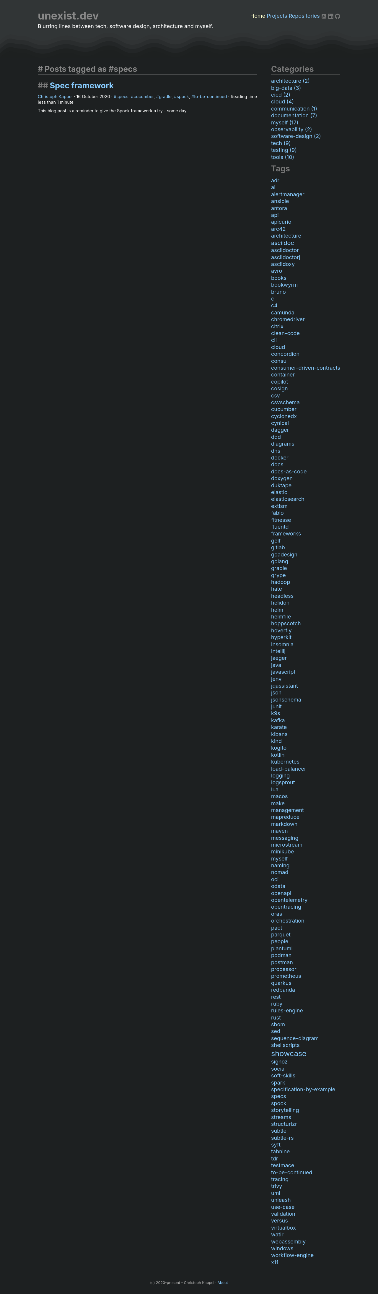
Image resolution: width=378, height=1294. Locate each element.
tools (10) (282, 157)
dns (275, 451)
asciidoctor (285, 250)
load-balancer (288, 769)
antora (279, 208)
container (283, 374)
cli (274, 340)
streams (281, 1117)
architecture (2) (290, 81)
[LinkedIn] (331, 16)
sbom (278, 1024)
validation (283, 1214)
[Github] (337, 16)
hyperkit (281, 637)
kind (276, 741)
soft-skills (283, 1075)
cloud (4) (282, 101)
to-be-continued (210, 96)
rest (276, 997)
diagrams (282, 444)
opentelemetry (289, 900)
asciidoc (282, 242)
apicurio (281, 222)
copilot (279, 382)
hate (276, 589)
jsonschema (286, 699)
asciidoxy (283, 264)
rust (276, 1017)
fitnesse (281, 520)
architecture (286, 236)
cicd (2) (280, 95)
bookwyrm (284, 285)
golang (279, 561)
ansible (280, 201)
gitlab (278, 547)
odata (278, 886)
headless (282, 596)
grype (278, 575)
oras (276, 914)
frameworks (286, 533)
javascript (283, 672)
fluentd (280, 527)
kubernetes (285, 762)
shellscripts (285, 1045)
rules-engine (287, 1010)
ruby (276, 1004)
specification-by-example (303, 1089)
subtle (278, 1131)
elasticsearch (287, 499)
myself (279, 858)
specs (122, 96)
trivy (276, 1186)
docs (277, 464)
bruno (278, 292)
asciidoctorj (285, 257)
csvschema (285, 402)
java (276, 665)
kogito (278, 748)
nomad (279, 872)
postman (282, 962)
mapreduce (285, 817)
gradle (165, 96)
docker (280, 457)
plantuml (282, 948)
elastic (279, 492)
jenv (276, 679)
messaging (284, 838)
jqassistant (284, 686)
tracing (280, 1179)
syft (276, 1145)
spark (278, 1082)
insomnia (282, 644)
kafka (278, 720)
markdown (284, 824)
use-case (282, 1207)
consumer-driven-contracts (305, 368)
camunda (282, 312)
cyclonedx (284, 416)
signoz (279, 1061)
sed (275, 1031)
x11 (274, 1262)
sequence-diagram (295, 1038)
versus (279, 1220)
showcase (289, 1053)
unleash (281, 1200)
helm (277, 610)
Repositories (304, 16)
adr (275, 180)
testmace (282, 1165)
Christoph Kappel (55, 96)
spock (183, 96)
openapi (281, 893)
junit (276, 706)
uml (275, 1193)
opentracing (286, 907)
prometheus (286, 976)
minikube (282, 851)
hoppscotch (286, 623)
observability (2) (291, 129)
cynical (280, 423)
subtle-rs (282, 1138)
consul (279, 361)
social (278, 1069)
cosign (279, 388)
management (287, 810)
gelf (276, 541)
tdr (274, 1158)
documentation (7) (294, 115)
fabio (277, 513)
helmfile (281, 616)
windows (282, 1248)
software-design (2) (296, 136)
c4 (274, 305)
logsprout (283, 782)
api (275, 215)
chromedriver (288, 319)
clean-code (285, 333)
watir (277, 1234)
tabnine (280, 1151)
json (276, 692)
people (279, 941)
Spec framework (82, 85)
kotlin (278, 755)
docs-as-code (289, 471)
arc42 (278, 229)
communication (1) (294, 108)
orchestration (287, 921)
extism (279, 506)
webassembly (288, 1241)
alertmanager (287, 194)
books (278, 278)
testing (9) (284, 150)
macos (279, 796)
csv (275, 395)
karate (279, 727)
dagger (280, 430)
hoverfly (281, 630)
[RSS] (324, 16)
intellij (278, 651)
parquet (281, 934)
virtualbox (283, 1228)
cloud (278, 347)
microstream (286, 845)
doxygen (282, 478)
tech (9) (281, 143)
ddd (276, 437)
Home (257, 16)
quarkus (281, 983)
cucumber (144, 96)
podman (281, 955)
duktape (281, 485)
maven (279, 831)
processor (283, 969)
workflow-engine (292, 1255)
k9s (275, 713)
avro (276, 271)
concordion (285, 354)
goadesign (284, 554)
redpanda (283, 990)
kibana (279, 734)
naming (280, 865)
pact (276, 928)
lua (274, 789)
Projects (277, 16)
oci (274, 879)
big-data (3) (286, 88)
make (278, 803)
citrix (277, 326)
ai (273, 187)
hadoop (280, 582)
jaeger (279, 658)
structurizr (284, 1124)
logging (280, 775)
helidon (280, 603)
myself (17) (284, 122)
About (222, 1282)
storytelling (285, 1110)
